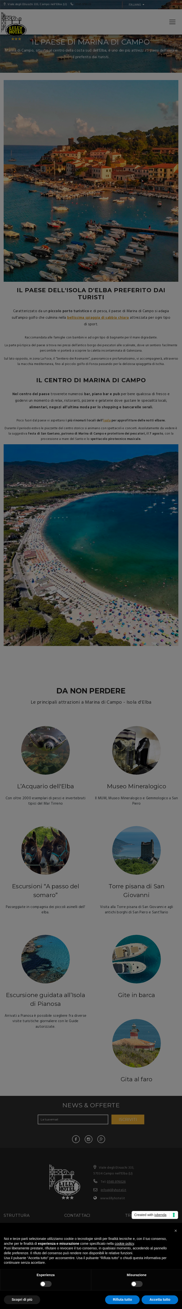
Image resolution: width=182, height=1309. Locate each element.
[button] (176, 1231)
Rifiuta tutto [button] (122, 1299)
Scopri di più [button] (22, 1299)
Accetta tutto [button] (159, 1299)
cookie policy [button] (124, 1243)
